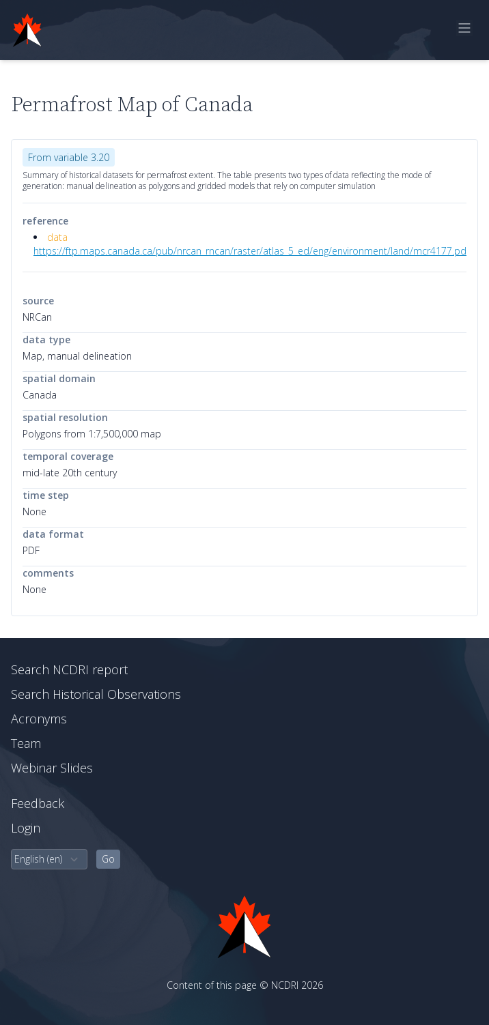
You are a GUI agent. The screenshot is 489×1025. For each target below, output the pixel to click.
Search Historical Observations (96, 694)
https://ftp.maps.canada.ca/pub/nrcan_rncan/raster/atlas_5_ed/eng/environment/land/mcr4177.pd (249, 250)
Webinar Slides (52, 768)
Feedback (37, 803)
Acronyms (39, 718)
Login (25, 828)
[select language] (49, 859)
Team (26, 743)
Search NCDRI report (69, 669)
